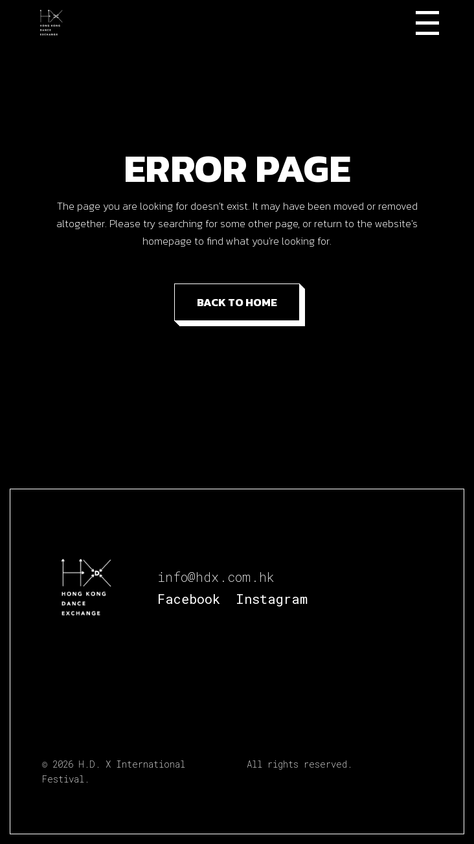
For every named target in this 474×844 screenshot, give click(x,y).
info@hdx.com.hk (216, 576)
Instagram (272, 598)
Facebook (188, 598)
